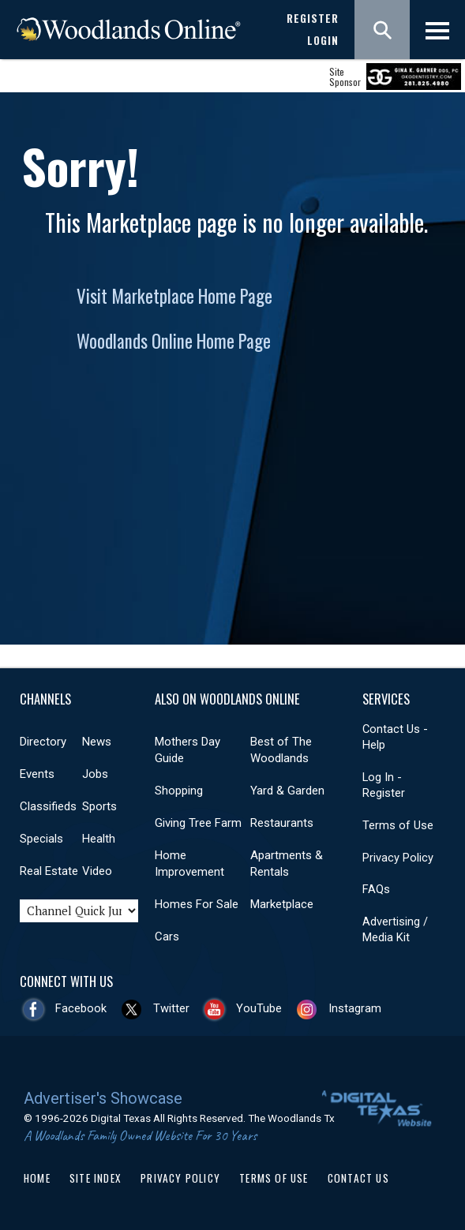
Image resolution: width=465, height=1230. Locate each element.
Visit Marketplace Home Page (174, 295)
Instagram (354, 1008)
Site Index (95, 1178)
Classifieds (48, 806)
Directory (43, 742)
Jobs (95, 774)
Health (98, 839)
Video (97, 871)
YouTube (259, 1008)
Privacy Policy (397, 858)
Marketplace (281, 904)
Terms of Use (397, 825)
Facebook (81, 1008)
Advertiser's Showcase (103, 1098)
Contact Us (358, 1178)
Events (37, 774)
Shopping (179, 790)
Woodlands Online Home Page (174, 340)
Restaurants (281, 823)
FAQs (376, 889)
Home (37, 1178)
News (96, 742)
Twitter (171, 1008)
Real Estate (49, 871)
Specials (41, 839)
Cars (167, 936)
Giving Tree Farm (198, 823)
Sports (99, 806)
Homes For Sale (196, 904)
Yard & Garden (287, 790)
